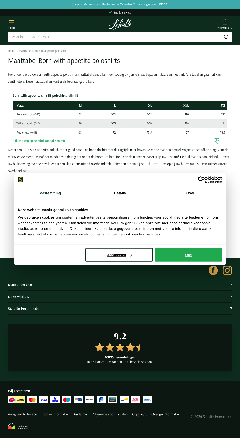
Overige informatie (165, 414)
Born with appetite (36, 149)
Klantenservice (120, 284)
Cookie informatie (55, 414)
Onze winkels (120, 296)
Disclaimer (80, 414)
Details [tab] (120, 193)
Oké (188, 255)
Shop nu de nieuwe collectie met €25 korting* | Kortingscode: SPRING (120, 4)
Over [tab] (190, 193)
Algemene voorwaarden (110, 414)
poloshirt (101, 149)
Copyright (139, 414)
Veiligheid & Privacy (22, 414)
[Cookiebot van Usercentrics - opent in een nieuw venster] (201, 179)
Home (11, 51)
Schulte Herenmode (120, 308)
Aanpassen (119, 255)
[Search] (120, 37)
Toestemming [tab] (49, 193)
